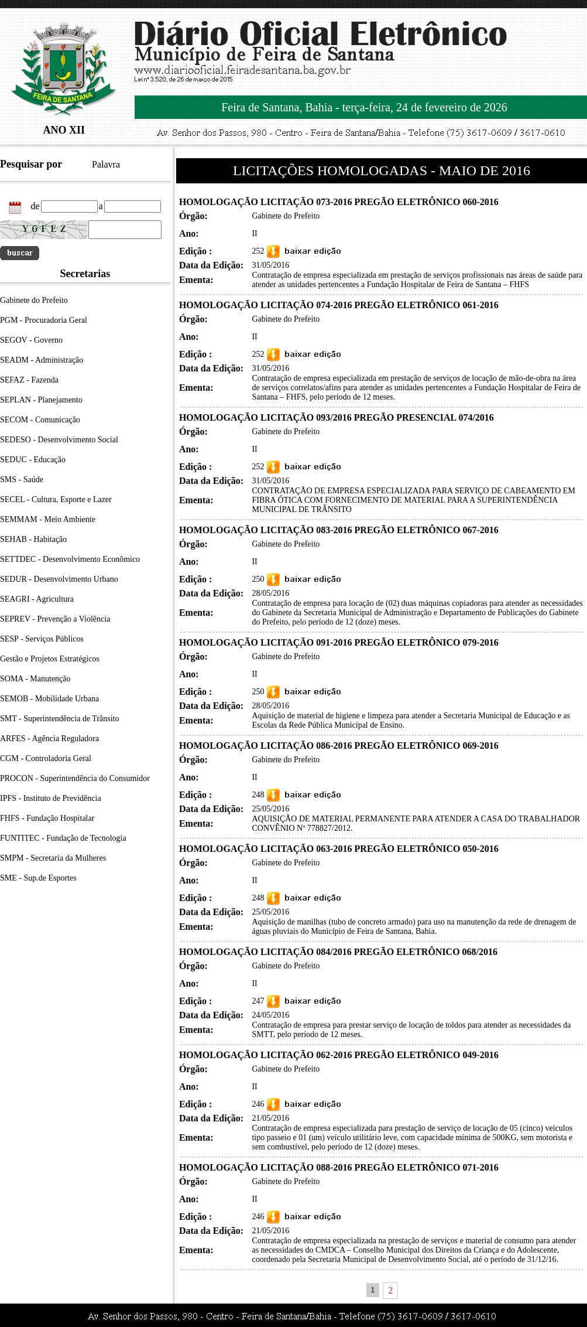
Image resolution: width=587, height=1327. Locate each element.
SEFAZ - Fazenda (29, 380)
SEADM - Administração (41, 360)
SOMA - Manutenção (35, 678)
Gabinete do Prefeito (34, 300)
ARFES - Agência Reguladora (49, 738)
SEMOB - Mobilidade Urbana (49, 698)
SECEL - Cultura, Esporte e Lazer (56, 499)
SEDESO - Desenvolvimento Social (59, 439)
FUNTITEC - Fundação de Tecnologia (63, 838)
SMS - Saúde (21, 479)
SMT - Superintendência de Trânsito (59, 718)
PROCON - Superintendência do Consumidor (75, 778)
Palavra (106, 164)
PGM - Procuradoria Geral (43, 320)
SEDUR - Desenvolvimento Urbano (59, 579)
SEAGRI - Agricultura (37, 599)
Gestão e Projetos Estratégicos (49, 658)
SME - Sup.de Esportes (38, 878)
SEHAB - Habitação (33, 539)
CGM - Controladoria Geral (45, 758)
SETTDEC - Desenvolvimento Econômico (70, 559)
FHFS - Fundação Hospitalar (47, 818)
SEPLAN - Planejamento (41, 399)
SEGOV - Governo (31, 340)
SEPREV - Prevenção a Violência (55, 619)
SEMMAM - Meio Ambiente (47, 519)
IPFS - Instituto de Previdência (50, 798)
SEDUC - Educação (33, 459)
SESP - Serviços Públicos (42, 638)
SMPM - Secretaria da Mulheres (53, 858)
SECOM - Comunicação (40, 419)
